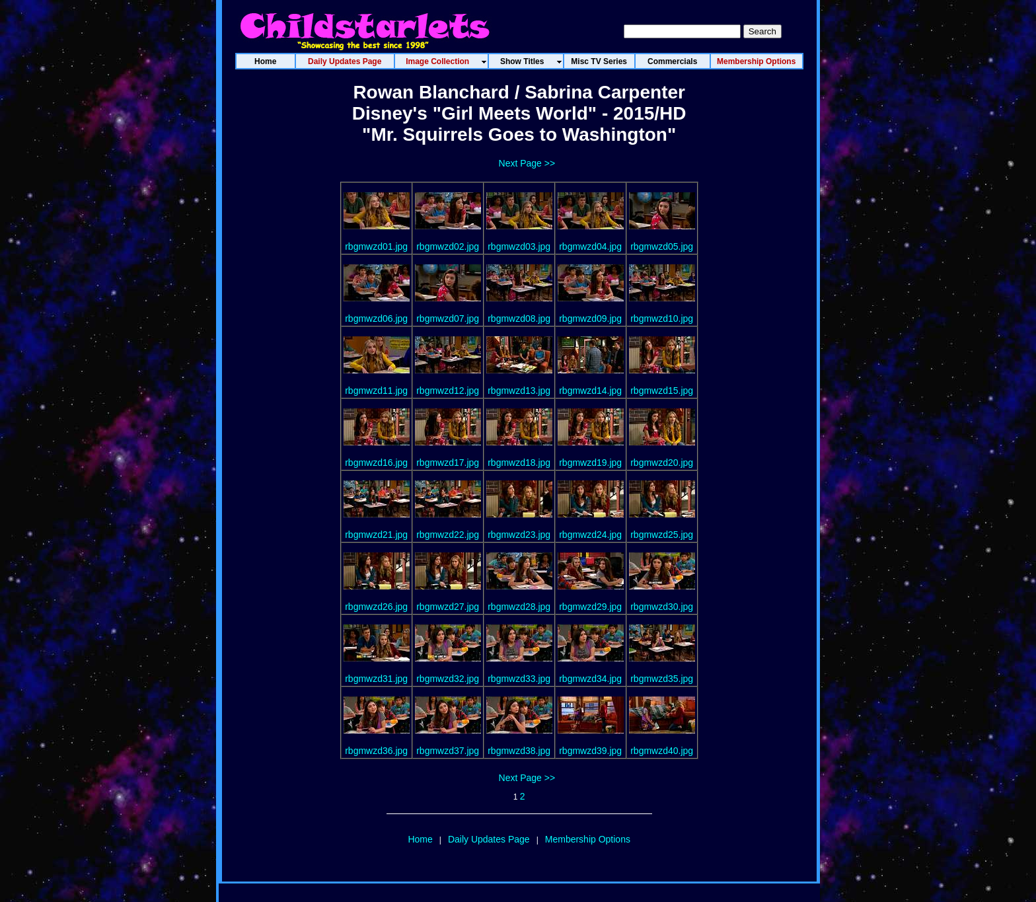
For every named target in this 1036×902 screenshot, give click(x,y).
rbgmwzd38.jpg (519, 750)
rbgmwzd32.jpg (447, 678)
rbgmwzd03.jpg (519, 246)
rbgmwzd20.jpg (661, 462)
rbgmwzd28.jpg (519, 606)
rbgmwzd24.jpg (590, 534)
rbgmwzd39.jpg (590, 750)
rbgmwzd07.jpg (447, 318)
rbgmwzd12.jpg (447, 390)
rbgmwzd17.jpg (447, 462)
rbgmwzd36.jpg (376, 750)
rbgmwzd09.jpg (590, 318)
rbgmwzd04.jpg (590, 246)
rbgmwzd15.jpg (661, 390)
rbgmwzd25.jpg (661, 534)
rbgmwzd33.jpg (519, 678)
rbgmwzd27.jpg (447, 606)
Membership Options (587, 839)
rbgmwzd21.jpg (376, 534)
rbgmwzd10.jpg (661, 318)
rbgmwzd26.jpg (376, 606)
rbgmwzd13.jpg (519, 390)
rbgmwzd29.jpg (590, 606)
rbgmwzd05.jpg (661, 246)
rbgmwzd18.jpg (519, 462)
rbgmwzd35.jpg (661, 678)
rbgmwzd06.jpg (376, 318)
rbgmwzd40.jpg (661, 750)
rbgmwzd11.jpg (376, 390)
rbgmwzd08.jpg (519, 318)
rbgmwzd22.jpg (447, 534)
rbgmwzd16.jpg (376, 462)
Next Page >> (527, 163)
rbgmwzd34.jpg (590, 678)
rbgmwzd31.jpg (376, 678)
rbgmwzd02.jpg (447, 246)
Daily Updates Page (489, 839)
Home (420, 839)
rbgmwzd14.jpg (590, 390)
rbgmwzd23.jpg (519, 534)
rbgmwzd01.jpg (376, 246)
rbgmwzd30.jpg (661, 606)
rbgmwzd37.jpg (447, 750)
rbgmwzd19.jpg (590, 462)
